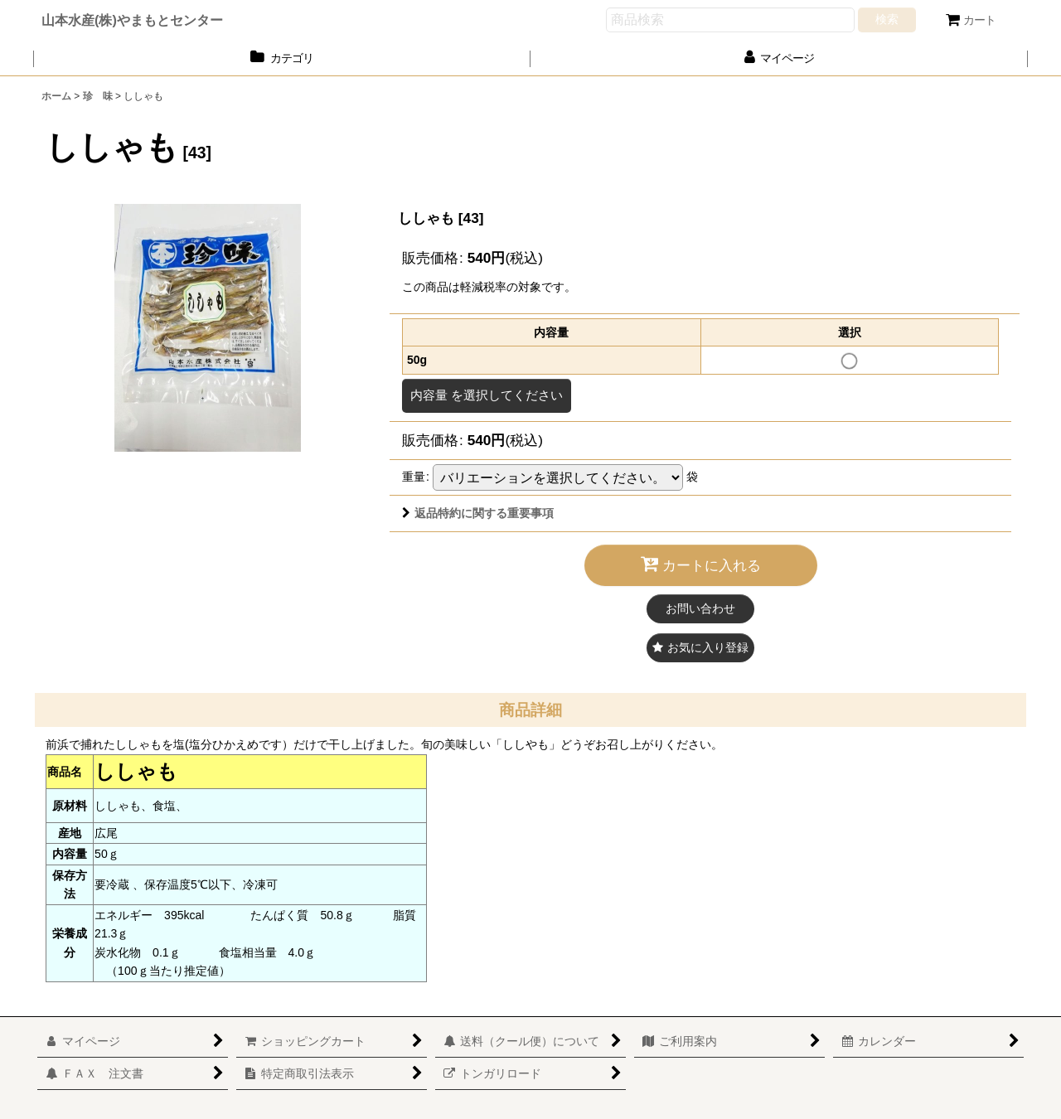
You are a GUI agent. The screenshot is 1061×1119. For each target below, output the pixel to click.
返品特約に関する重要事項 (478, 513)
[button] (700, 647)
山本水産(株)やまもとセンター (132, 19)
